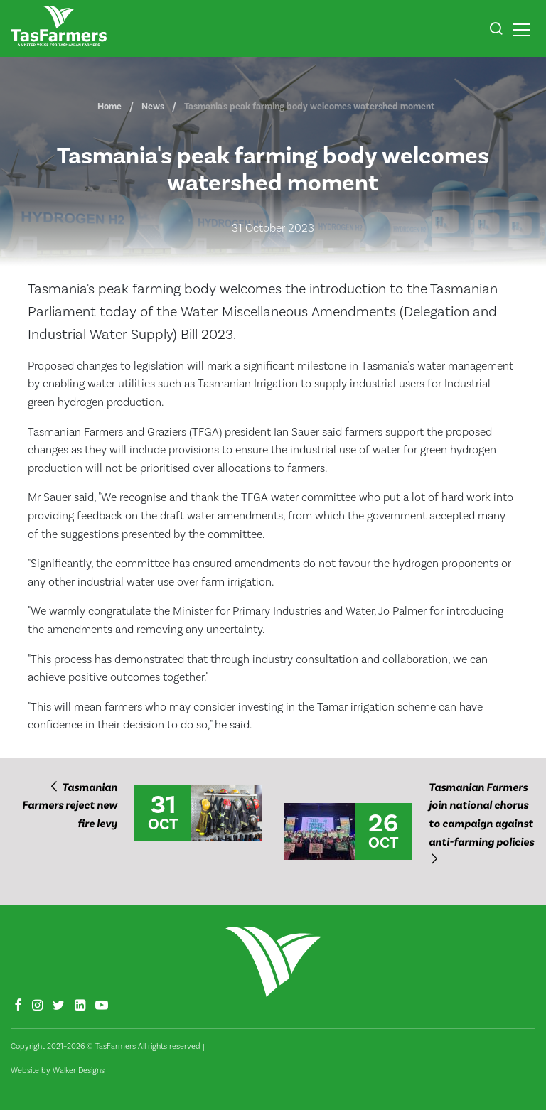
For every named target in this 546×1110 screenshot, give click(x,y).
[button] (496, 30)
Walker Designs (79, 1070)
